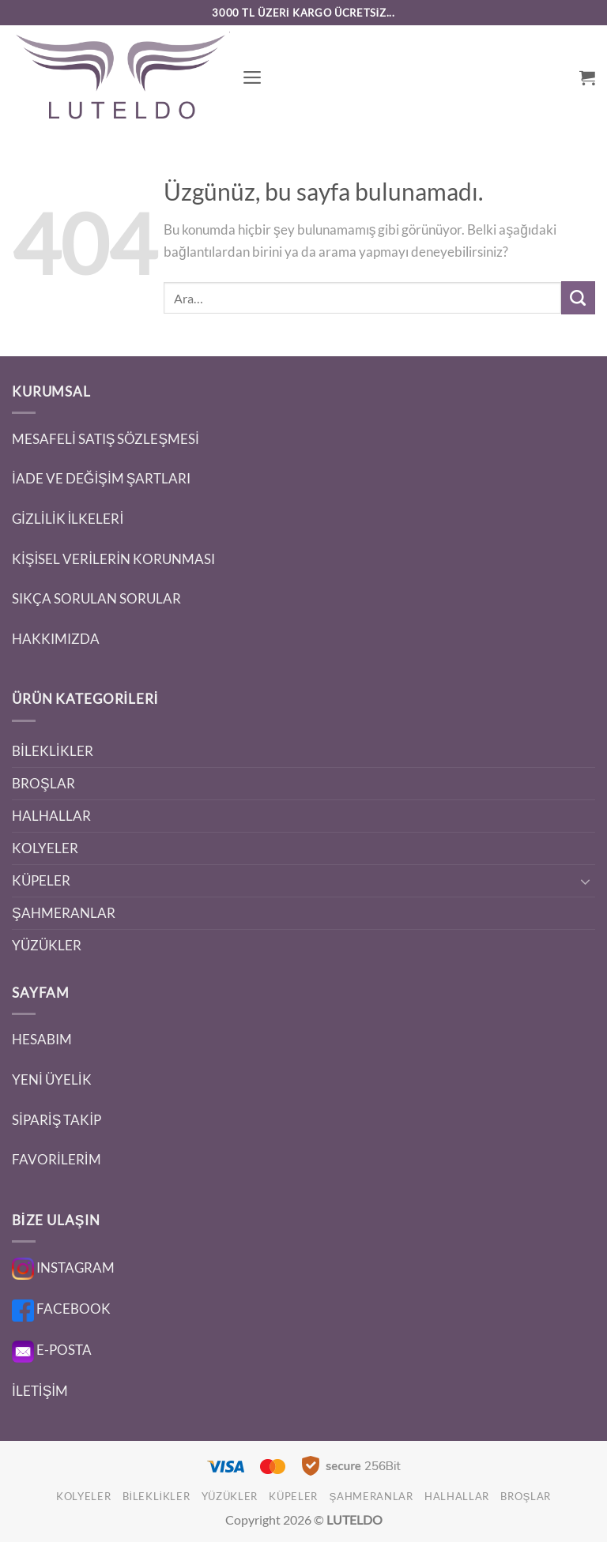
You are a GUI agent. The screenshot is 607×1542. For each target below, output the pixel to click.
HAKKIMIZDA (56, 638)
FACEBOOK (61, 1308)
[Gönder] (578, 298)
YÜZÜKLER (46, 945)
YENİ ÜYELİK (52, 1079)
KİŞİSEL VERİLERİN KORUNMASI (113, 559)
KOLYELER (45, 848)
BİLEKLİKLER (52, 751)
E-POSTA (52, 1349)
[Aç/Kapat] (585, 881)
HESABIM (42, 1039)
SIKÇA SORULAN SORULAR (96, 598)
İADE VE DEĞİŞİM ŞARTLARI (101, 478)
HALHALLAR (51, 815)
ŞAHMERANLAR (63, 913)
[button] (252, 77)
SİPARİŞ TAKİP (56, 1119)
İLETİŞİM (40, 1390)
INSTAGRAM (63, 1267)
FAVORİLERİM (56, 1159)
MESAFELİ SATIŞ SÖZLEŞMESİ (105, 439)
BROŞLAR (43, 783)
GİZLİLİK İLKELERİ (67, 518)
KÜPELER (41, 880)
